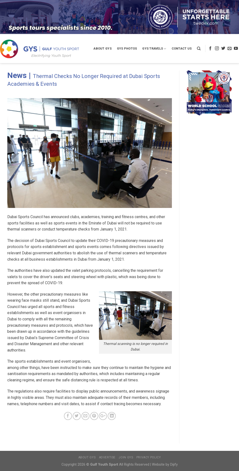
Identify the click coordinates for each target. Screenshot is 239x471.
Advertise (107, 457)
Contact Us (182, 48)
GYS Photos (127, 48)
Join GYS (126, 457)
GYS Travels (154, 48)
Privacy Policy (148, 457)
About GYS (102, 48)
